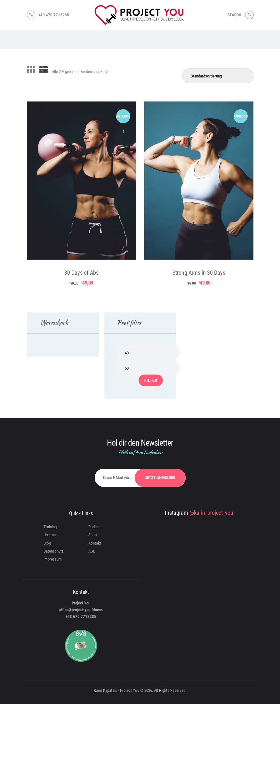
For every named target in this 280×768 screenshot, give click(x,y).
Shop (92, 534)
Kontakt (94, 543)
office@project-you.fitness (81, 609)
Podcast (95, 526)
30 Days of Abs (81, 272)
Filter (150, 380)
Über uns (51, 534)
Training (50, 526)
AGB (91, 551)
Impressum (53, 559)
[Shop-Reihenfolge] (217, 76)
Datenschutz (54, 551)
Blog (47, 543)
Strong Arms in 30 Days (198, 272)
